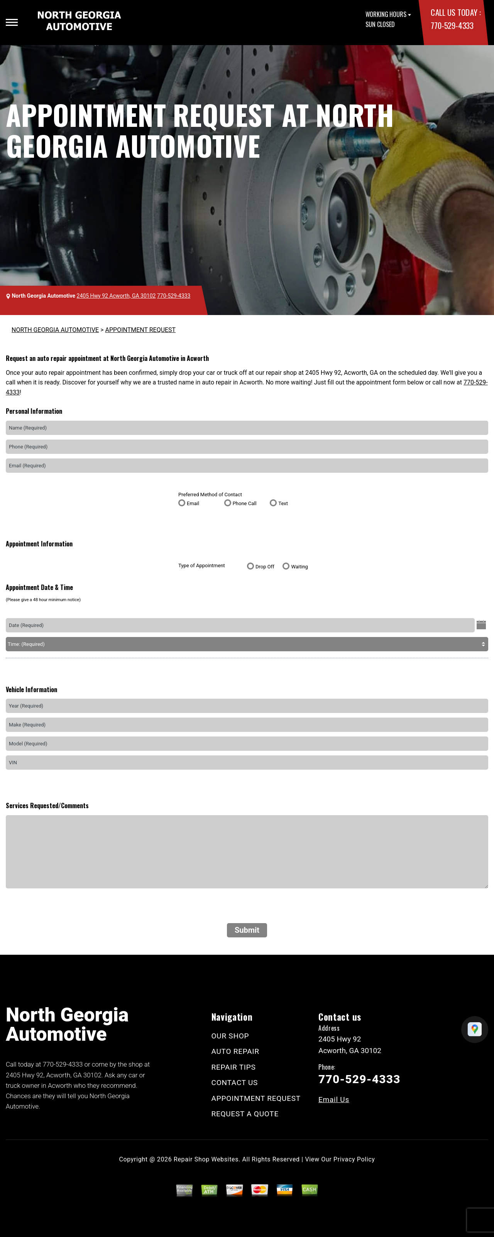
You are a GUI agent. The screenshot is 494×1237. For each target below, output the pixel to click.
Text (283, 503)
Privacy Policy (354, 1159)
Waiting (299, 567)
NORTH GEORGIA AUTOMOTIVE (55, 330)
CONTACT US (234, 1082)
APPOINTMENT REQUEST (140, 330)
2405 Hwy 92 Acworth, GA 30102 (116, 296)
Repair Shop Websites (206, 1159)
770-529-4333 (452, 25)
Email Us (333, 1099)
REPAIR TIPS (233, 1067)
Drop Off (264, 567)
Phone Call (245, 503)
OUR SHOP (230, 1035)
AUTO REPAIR (235, 1051)
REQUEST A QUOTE (245, 1113)
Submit (247, 930)
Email (193, 503)
